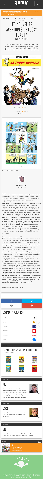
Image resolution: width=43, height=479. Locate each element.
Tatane (19, 394)
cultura (19, 325)
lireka (19, 338)
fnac (19, 321)
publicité (37, 474)
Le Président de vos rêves (20, 396)
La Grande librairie (10, 396)
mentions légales (28, 476)
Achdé (5, 407)
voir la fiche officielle (6, 286)
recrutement (16, 476)
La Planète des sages (12, 394)
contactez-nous (20, 474)
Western (26, 19)
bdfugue (19, 330)
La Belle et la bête (19, 387)
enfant (35, 17)
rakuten (19, 334)
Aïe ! (22, 411)
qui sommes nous (8, 474)
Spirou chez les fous (16, 391)
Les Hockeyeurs (21, 413)
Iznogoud (24, 391)
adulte (16, 19)
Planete (21, 3)
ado (38, 17)
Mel (4, 428)
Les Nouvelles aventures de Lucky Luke (20, 348)
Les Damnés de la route (11, 413)
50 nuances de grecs (14, 393)
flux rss (29, 474)
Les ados (31, 434)
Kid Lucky (23, 432)
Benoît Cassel (22, 185)
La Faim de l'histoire (7, 391)
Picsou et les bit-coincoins (8, 387)
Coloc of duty (6, 393)
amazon (19, 317)
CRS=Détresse (6, 415)
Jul (4, 383)
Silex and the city (23, 389)
